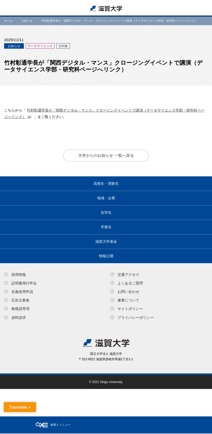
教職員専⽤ (20, 309)
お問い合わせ (128, 292)
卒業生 (106, 227)
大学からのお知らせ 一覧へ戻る (106, 155)
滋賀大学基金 (106, 241)
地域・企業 (106, 198)
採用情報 (18, 275)
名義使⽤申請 (22, 292)
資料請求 (18, 317)
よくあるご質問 (130, 283)
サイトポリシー (130, 309)
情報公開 (106, 256)
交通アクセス (128, 275)
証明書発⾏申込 (24, 283)
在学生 (106, 212)
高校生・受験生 (106, 183)
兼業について (128, 300)
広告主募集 (20, 300)
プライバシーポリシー (136, 317)
